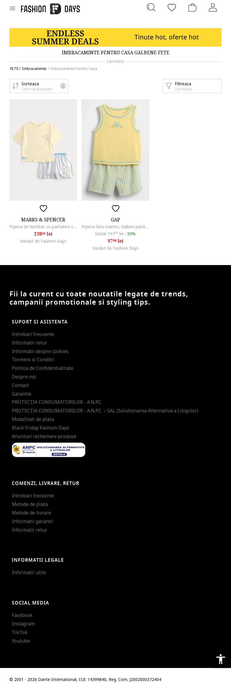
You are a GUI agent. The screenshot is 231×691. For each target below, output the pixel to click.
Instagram (23, 623)
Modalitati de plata (33, 419)
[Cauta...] (151, 7)
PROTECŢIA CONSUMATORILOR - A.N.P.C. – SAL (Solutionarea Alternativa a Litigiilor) (105, 410)
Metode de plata (30, 504)
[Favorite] (171, 7)
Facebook (22, 615)
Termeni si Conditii (33, 359)
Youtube (21, 641)
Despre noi (24, 376)
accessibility (221, 659)
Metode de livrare (31, 512)
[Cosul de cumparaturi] (192, 7)
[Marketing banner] (115, 37)
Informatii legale (38, 560)
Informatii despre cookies (40, 351)
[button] (38, 86)
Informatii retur (29, 342)
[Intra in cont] (213, 7)
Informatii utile (29, 572)
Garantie (21, 394)
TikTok (19, 632)
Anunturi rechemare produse (44, 436)
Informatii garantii (32, 521)
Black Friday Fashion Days (40, 427)
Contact (20, 385)
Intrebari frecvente (33, 334)
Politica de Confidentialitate (42, 368)
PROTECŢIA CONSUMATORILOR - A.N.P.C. (57, 402)
